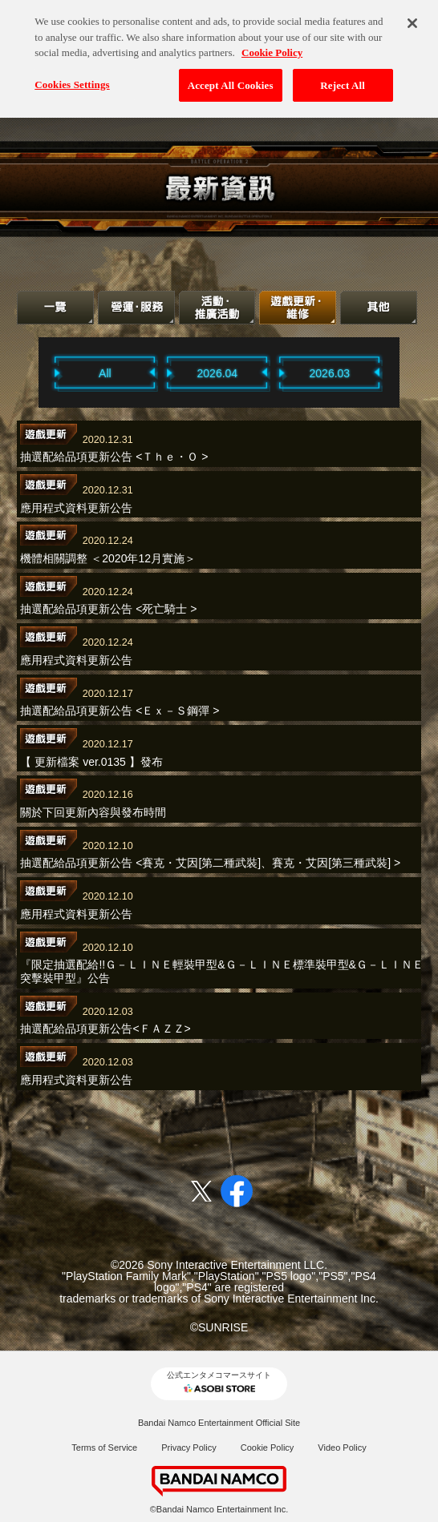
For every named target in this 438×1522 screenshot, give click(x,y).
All (105, 373)
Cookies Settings (71, 78)
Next (404, 372)
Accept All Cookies (231, 79)
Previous (33, 372)
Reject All (342, 79)
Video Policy (342, 1447)
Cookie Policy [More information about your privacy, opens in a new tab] (271, 47)
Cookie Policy (267, 1447)
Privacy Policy (188, 1447)
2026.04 (217, 373)
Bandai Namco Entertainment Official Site (219, 1422)
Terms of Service (104, 1447)
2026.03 (330, 373)
